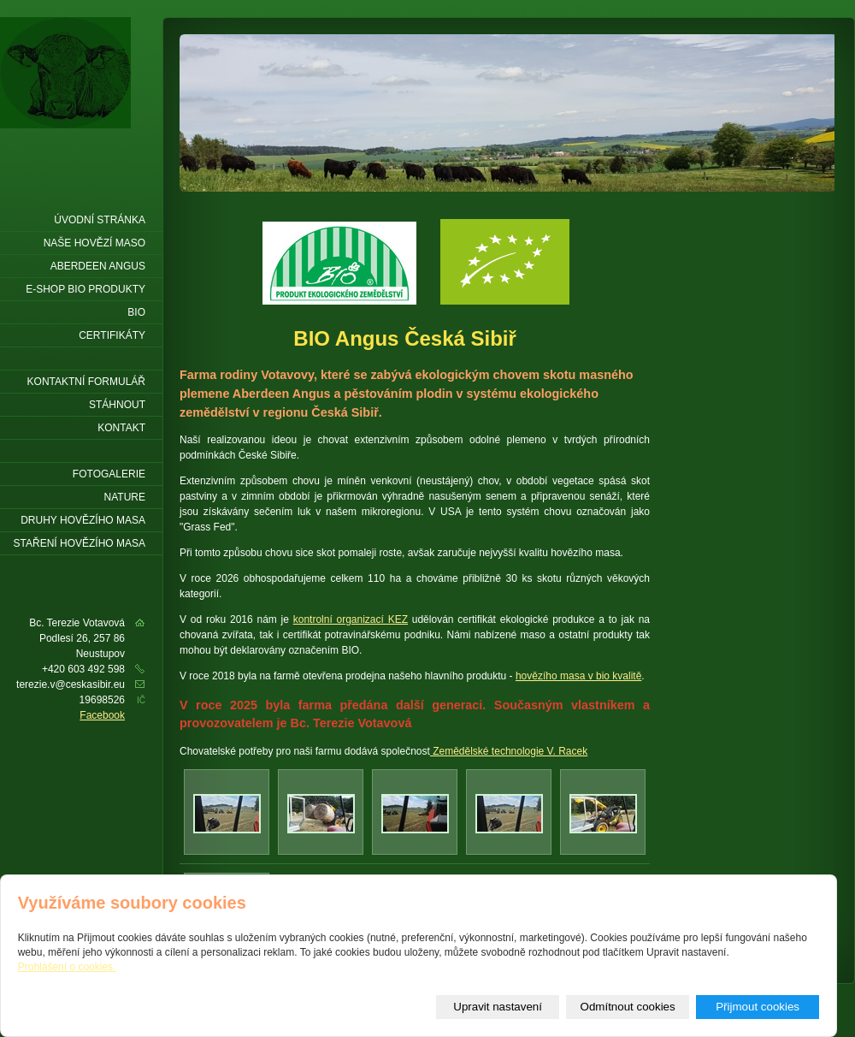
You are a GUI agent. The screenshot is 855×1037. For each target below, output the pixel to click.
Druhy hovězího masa (83, 520)
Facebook (102, 715)
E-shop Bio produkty (85, 289)
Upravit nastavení (497, 1006)
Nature (124, 497)
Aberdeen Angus (97, 266)
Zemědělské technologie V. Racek (508, 751)
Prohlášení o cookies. (67, 967)
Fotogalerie (109, 474)
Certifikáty (112, 335)
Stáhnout (117, 405)
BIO (136, 312)
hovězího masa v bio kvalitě (578, 676)
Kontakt (121, 428)
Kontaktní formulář (86, 382)
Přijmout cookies (757, 1006)
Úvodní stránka (99, 220)
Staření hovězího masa (79, 543)
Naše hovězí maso (94, 243)
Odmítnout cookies (628, 1006)
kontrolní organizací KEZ (350, 619)
